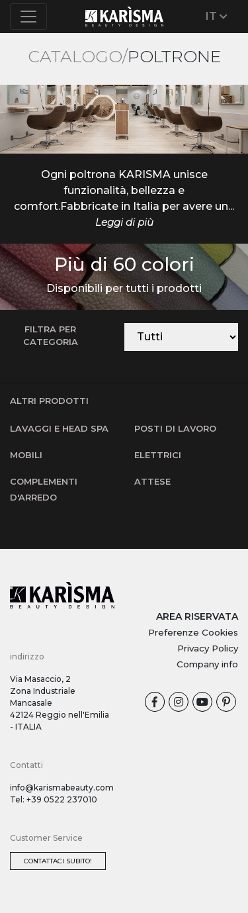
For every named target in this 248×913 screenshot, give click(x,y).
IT (216, 16)
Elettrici (157, 455)
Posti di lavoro (175, 428)
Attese (152, 481)
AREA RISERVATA (197, 616)
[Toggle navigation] (28, 16)
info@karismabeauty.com (62, 788)
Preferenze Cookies (193, 632)
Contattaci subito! (58, 861)
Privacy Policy (207, 648)
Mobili (26, 455)
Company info (207, 664)
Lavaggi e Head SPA (59, 428)
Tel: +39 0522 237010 (53, 799)
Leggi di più (124, 222)
